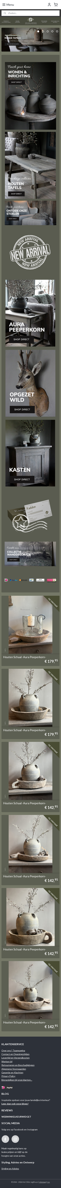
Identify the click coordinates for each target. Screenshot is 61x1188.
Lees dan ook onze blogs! (14, 1103)
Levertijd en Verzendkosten (15, 1057)
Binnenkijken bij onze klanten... (16, 1079)
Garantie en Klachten (12, 1072)
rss (48, 1182)
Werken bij (6, 1061)
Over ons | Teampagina (13, 1050)
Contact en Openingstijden (15, 1054)
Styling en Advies (10, 1168)
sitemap (42, 1182)
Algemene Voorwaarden (13, 1068)
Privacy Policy (8, 1076)
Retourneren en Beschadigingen (17, 1065)
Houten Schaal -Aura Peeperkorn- (24, 657)
